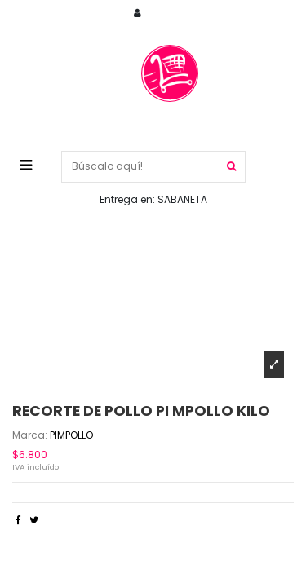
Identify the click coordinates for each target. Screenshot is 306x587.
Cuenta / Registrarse (215, 13)
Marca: (29, 435)
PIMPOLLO (71, 435)
